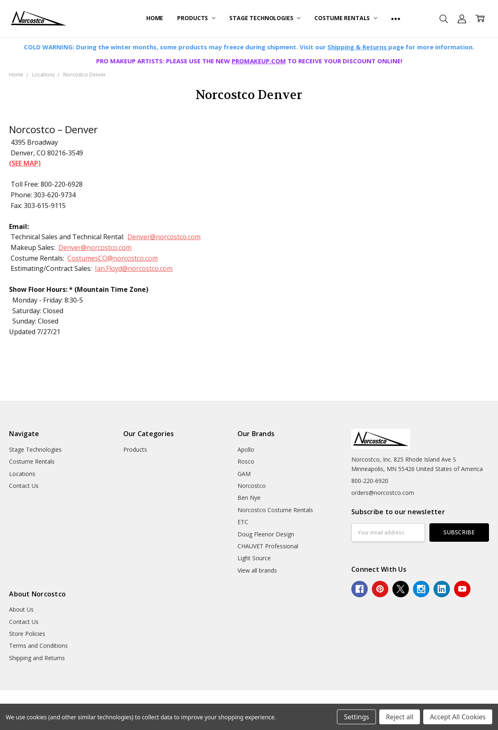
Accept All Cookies (458, 716)
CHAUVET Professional (267, 546)
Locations (22, 474)
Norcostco (251, 486)
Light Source (254, 558)
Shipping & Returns (357, 47)
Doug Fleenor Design (265, 534)
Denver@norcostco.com (164, 236)
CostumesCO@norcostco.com (112, 258)
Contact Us (24, 486)
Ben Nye (249, 497)
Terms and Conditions (38, 645)
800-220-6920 (369, 481)
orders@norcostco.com (382, 493)
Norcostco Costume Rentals (275, 510)
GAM (244, 474)
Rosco (245, 461)
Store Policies (27, 634)
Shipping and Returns (37, 658)
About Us (21, 609)
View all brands (257, 570)
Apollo (245, 449)
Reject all (399, 716)
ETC (242, 522)
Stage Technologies (264, 18)
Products (196, 18)
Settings (356, 716)
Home (154, 18)
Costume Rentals (345, 18)
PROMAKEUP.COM (259, 61)
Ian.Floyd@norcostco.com (134, 268)
